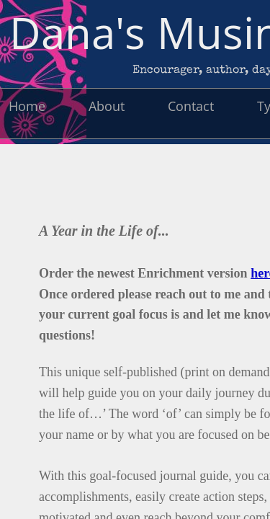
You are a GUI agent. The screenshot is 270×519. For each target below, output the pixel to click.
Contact (191, 106)
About (107, 106)
